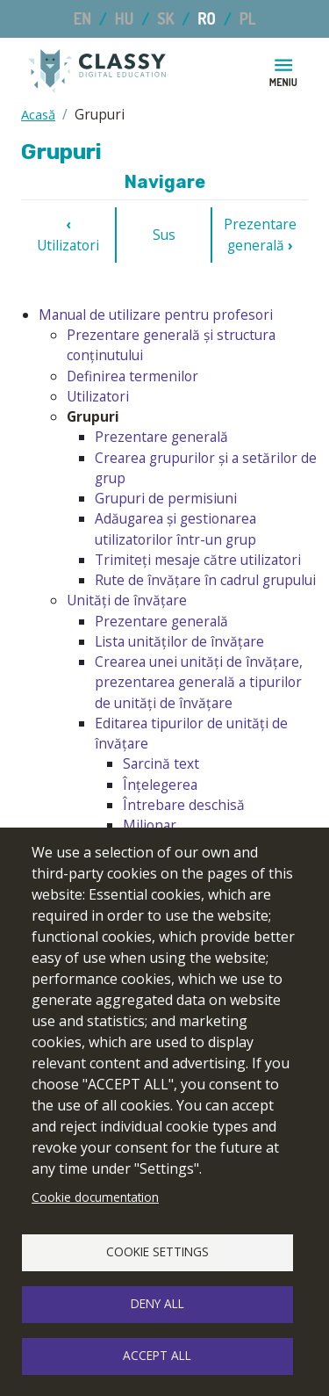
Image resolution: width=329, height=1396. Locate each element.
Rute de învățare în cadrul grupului (205, 580)
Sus (164, 234)
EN (82, 18)
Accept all (157, 1355)
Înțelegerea (160, 784)
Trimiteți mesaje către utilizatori (198, 559)
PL (248, 18)
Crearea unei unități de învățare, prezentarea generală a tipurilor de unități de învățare (199, 682)
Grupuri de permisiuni (166, 498)
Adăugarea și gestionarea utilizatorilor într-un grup (175, 528)
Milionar (149, 825)
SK (165, 18)
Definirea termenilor (132, 376)
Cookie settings (157, 1251)
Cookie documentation (95, 1197)
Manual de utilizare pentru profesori (156, 314)
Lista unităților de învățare (179, 641)
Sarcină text (161, 763)
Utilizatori (68, 234)
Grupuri (93, 416)
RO (206, 18)
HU (124, 18)
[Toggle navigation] (283, 71)
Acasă (38, 114)
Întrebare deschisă (184, 804)
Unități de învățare (127, 600)
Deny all (157, 1303)
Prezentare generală (260, 234)
